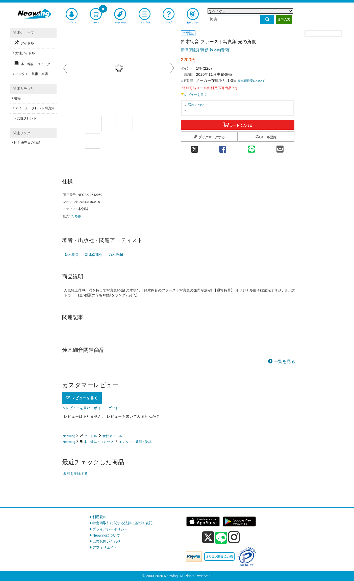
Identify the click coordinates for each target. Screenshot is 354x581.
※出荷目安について (251, 81)
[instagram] (234, 537)
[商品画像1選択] (92, 123)
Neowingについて (106, 535)
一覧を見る (284, 361)
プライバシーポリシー (110, 529)
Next (172, 68)
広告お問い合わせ (106, 541)
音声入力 (283, 19)
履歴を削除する (75, 473)
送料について (198, 105)
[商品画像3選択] (125, 123)
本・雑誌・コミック (98, 442)
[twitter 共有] (194, 147)
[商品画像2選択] (108, 123)
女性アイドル (112, 436)
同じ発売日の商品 (27, 142)
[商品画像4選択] (141, 123)
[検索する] (267, 19)
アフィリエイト (104, 547)
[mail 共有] (280, 147)
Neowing (69, 436)
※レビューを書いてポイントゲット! (91, 408)
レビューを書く (194, 95)
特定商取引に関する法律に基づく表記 (122, 523)
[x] (208, 537)
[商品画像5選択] (92, 141)
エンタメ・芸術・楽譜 (135, 442)
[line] (221, 538)
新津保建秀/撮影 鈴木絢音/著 (205, 50)
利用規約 (99, 517)
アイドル (90, 436)
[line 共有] (251, 147)
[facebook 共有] (222, 147)
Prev (66, 68)
